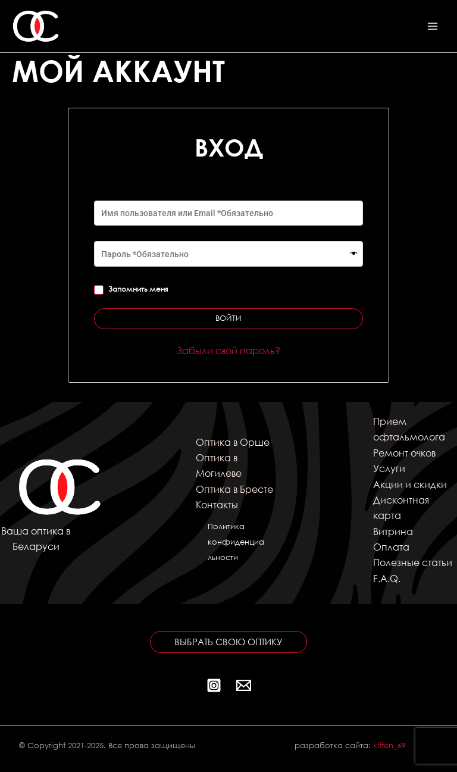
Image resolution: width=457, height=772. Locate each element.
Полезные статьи (412, 562)
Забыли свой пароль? (228, 350)
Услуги (389, 468)
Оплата (391, 546)
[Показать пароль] (354, 254)
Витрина (393, 531)
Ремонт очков (404, 452)
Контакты (217, 504)
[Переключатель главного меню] (432, 26)
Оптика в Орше (233, 442)
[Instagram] (213, 685)
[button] (228, 642)
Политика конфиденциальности (236, 542)
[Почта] (243, 685)
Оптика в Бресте (234, 489)
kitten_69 (389, 745)
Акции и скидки (410, 484)
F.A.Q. (386, 578)
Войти (228, 318)
